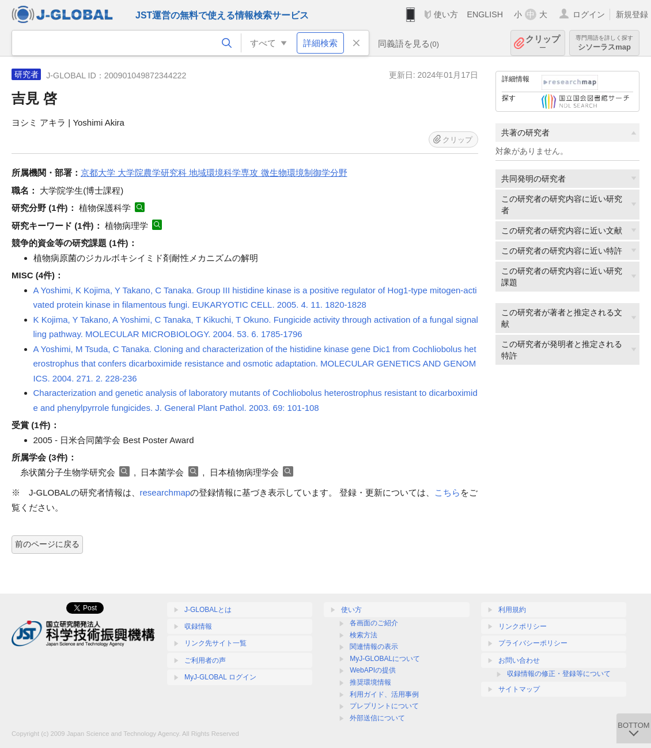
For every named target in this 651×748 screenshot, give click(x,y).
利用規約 (512, 610)
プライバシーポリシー (532, 643)
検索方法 (363, 635)
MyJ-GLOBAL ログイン (220, 677)
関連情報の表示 (374, 647)
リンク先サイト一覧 (215, 643)
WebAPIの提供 (373, 670)
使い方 (446, 14)
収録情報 (198, 626)
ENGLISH (485, 14)
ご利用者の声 (205, 660)
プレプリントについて (384, 706)
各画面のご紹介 (374, 623)
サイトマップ (519, 689)
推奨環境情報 (370, 682)
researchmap (165, 492)
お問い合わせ (519, 660)
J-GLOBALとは (208, 610)
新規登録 (632, 14)
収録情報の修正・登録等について (559, 674)
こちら (447, 492)
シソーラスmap (604, 43)
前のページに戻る (47, 544)
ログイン (589, 14)
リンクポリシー (522, 626)
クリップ (542, 43)
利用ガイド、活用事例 (384, 694)
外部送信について (377, 718)
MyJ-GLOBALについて (385, 659)
